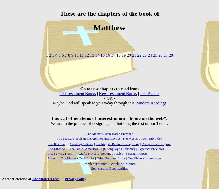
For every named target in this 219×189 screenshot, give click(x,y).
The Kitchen (56, 144)
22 (139, 55)
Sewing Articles (112, 153)
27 (166, 55)
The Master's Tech (46, 179)
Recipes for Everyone (156, 144)
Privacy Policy (75, 179)
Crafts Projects (89, 153)
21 (134, 55)
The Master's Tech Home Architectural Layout (88, 138)
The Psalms (149, 93)
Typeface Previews (151, 149)
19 (123, 55)
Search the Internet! (122, 164)
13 (92, 55)
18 (118, 55)
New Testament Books (118, 93)
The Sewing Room (61, 153)
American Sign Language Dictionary (110, 149)
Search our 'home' (95, 164)
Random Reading (150, 103)
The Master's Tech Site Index (142, 138)
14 (97, 55)
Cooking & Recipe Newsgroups (117, 144)
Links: (52, 158)
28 (171, 55)
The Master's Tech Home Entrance (109, 134)
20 (129, 55)
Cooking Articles (81, 144)
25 (155, 55)
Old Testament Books (78, 93)
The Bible (76, 149)
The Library (56, 149)
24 (150, 55)
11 (82, 55)
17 (113, 55)
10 (76, 55)
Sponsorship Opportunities (109, 168)
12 (87, 55)
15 (102, 55)
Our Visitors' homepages (144, 158)
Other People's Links (111, 158)
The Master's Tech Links (77, 158)
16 (108, 55)
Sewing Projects (136, 153)
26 (160, 55)
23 (144, 55)
